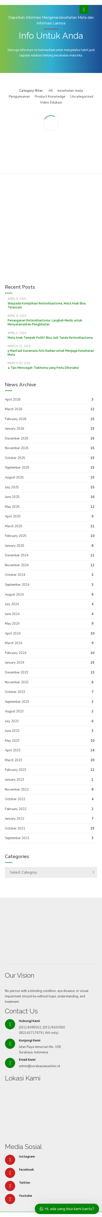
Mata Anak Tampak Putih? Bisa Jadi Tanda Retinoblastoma (50, 337)
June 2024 (12, 614)
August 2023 (14, 711)
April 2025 (13, 516)
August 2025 (14, 477)
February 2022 (15, 809)
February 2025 (15, 536)
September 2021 (17, 838)
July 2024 (12, 604)
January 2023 (14, 779)
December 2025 (16, 438)
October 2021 (15, 828)
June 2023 (12, 731)
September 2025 (17, 467)
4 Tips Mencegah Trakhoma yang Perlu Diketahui (43, 368)
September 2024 (17, 584)
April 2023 (13, 750)
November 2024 (17, 565)
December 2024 (16, 555)
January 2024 (14, 662)
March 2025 (13, 526)
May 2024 (12, 623)
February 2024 (15, 653)
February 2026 (15, 419)
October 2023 (15, 692)
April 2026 (13, 399)
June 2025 (12, 497)
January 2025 (14, 546)
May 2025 (12, 507)
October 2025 (15, 458)
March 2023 (13, 760)
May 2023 (12, 741)
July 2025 (12, 487)
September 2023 (17, 702)
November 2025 (17, 448)
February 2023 (15, 770)
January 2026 (14, 428)
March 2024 (13, 643)
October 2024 (15, 575)
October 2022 (15, 799)
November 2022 (17, 789)
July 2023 (12, 721)
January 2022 (14, 818)
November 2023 (17, 682)
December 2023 (16, 672)
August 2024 (14, 594)
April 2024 (13, 633)
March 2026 (13, 409)
